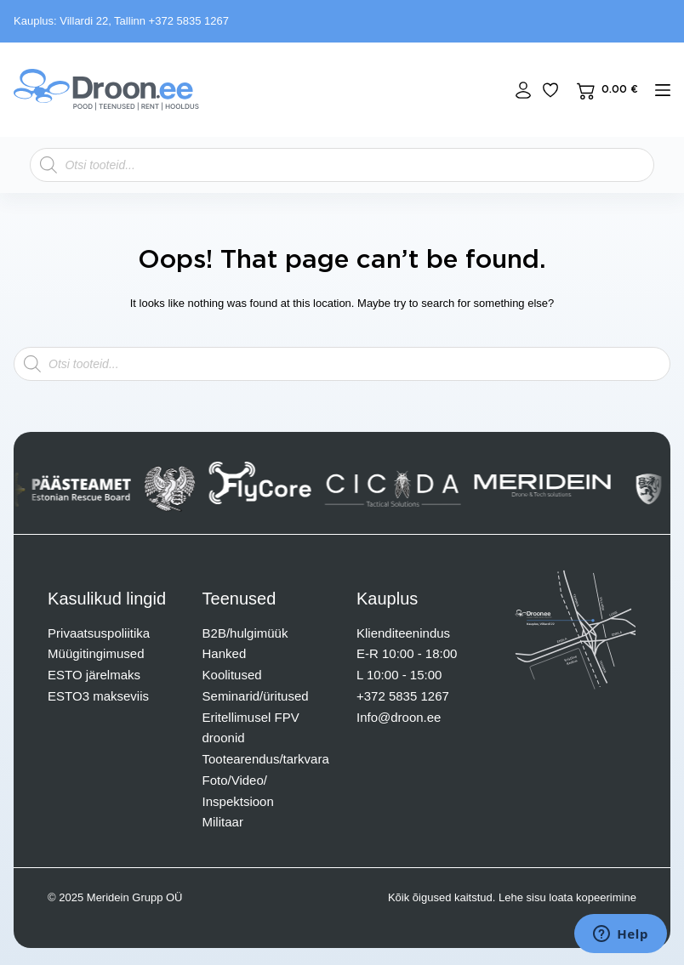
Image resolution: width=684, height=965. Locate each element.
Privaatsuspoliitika (99, 633)
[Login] (523, 90)
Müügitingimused (96, 653)
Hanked (224, 653)
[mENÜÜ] (662, 90)
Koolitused (232, 674)
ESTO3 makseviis (98, 696)
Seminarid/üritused (255, 696)
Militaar (222, 822)
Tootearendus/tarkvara (265, 759)
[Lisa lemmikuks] (550, 90)
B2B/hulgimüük (245, 633)
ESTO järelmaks (94, 674)
